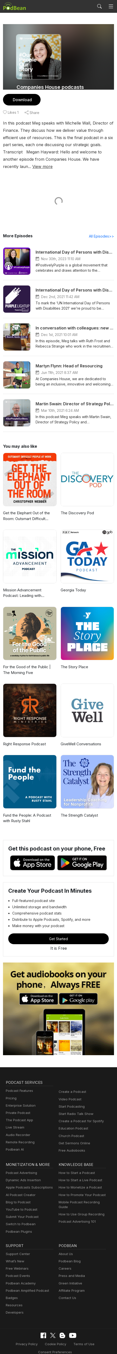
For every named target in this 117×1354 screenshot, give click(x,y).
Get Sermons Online (73, 1136)
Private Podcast (17, 1106)
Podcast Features (19, 1084)
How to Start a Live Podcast (79, 1173)
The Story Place (74, 660)
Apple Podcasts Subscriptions (27, 1180)
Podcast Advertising (20, 1166)
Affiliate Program (71, 1283)
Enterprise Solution (20, 1098)
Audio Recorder (17, 1128)
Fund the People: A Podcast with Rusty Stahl (26, 811)
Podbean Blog (69, 1254)
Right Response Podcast (23, 737)
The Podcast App (18, 1113)
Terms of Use (82, 1337)
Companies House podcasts (50, 87)
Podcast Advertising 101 (76, 1215)
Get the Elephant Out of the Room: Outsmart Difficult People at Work (26, 509)
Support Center (17, 1247)
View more (100, 159)
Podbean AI (14, 1142)
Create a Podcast (71, 1085)
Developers (14, 1306)
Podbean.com (92, 1344)
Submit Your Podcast (21, 1210)
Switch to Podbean (19, 1217)
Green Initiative (70, 1276)
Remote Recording (19, 1135)
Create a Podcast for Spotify (79, 1114)
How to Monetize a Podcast (79, 1180)
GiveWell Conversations (81, 737)
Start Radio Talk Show (75, 1107)
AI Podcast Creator (20, 1188)
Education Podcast (72, 1121)
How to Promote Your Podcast (81, 1188)
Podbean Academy (20, 1276)
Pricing (11, 1091)
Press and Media (71, 1269)
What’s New (14, 1254)
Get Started (59, 932)
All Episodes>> (102, 229)
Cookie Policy (55, 1337)
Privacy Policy (28, 1337)
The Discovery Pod (76, 506)
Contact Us (67, 1291)
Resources (14, 1298)
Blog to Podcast (17, 1195)
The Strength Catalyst (79, 808)
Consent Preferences (27, 1344)
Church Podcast (70, 1129)
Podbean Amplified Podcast (26, 1283)
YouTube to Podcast (20, 1202)
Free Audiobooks (71, 1143)
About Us (65, 1247)
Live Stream (14, 1120)
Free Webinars (16, 1261)
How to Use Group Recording (80, 1207)
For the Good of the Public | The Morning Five (29, 663)
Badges (11, 1291)
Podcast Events (17, 1269)
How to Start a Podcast (75, 1166)
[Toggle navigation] (111, 6)
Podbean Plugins (18, 1224)
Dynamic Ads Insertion (22, 1173)
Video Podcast (69, 1092)
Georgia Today (73, 583)
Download (22, 99)
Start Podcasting (71, 1099)
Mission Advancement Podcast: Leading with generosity (29, 586)
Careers (64, 1261)
